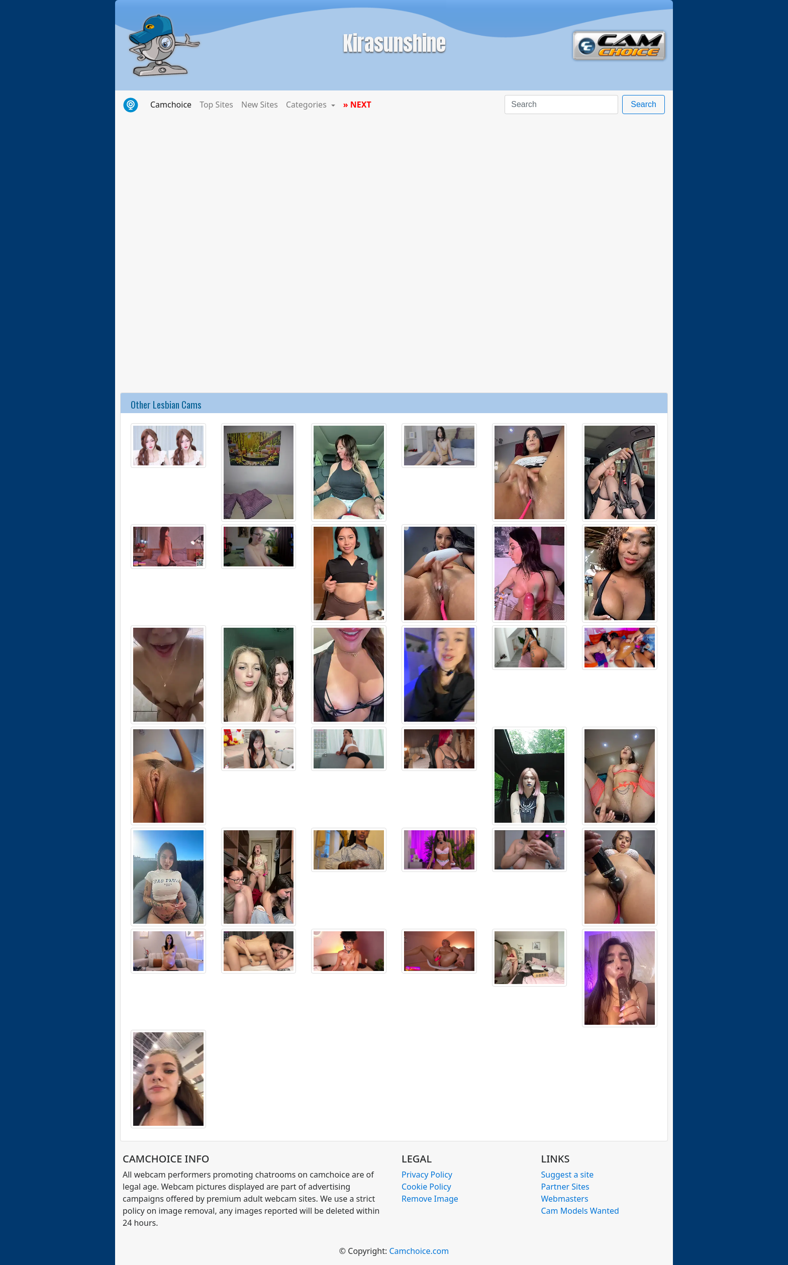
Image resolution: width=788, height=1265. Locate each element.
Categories (307, 104)
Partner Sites (565, 1186)
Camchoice (172, 104)
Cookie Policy (426, 1186)
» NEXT (357, 104)
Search (643, 104)
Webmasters (564, 1198)
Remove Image (430, 1198)
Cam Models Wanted (580, 1210)
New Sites (259, 104)
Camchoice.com (419, 1250)
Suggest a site (567, 1174)
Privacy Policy (427, 1174)
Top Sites (216, 104)
